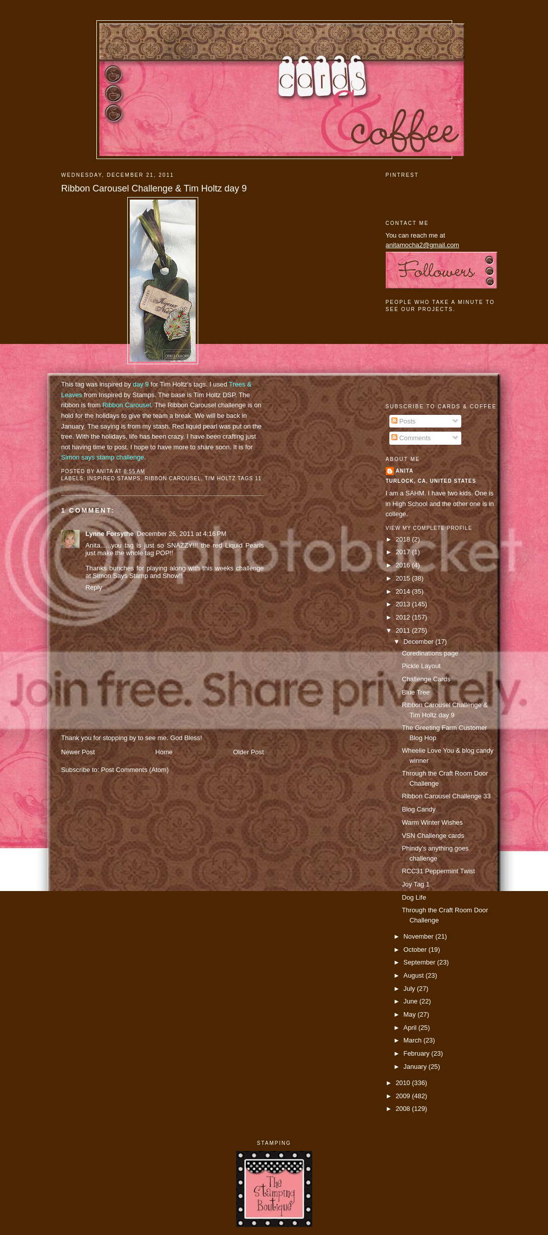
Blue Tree (416, 692)
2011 (403, 630)
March (413, 1040)
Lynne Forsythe (110, 533)
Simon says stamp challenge (102, 457)
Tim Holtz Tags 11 (233, 478)
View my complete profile (429, 528)
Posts (403, 421)
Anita (405, 471)
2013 (403, 604)
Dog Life (414, 897)
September (420, 962)
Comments (411, 438)
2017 (403, 552)
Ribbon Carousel (126, 405)
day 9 (141, 384)
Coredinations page (430, 653)
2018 (403, 539)
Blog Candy (418, 809)
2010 (403, 1083)
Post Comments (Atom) (135, 770)
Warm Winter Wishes (432, 822)
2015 (403, 578)
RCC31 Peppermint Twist (438, 871)
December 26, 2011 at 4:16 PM (182, 533)
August (415, 975)
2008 (403, 1108)
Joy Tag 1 (416, 884)
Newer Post (78, 752)
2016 (403, 565)
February (417, 1053)
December (419, 641)
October (416, 949)
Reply (94, 587)
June (411, 1001)
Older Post (248, 752)
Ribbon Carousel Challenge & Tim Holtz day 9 (154, 188)
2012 (403, 617)
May (411, 1014)
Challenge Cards (426, 679)
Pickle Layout (421, 666)
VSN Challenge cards (433, 835)
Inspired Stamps (114, 478)
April (411, 1027)
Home (163, 752)
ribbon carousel (172, 478)
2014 (403, 591)
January (416, 1066)
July (410, 988)
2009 (403, 1096)
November (419, 936)
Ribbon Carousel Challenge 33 (446, 796)
